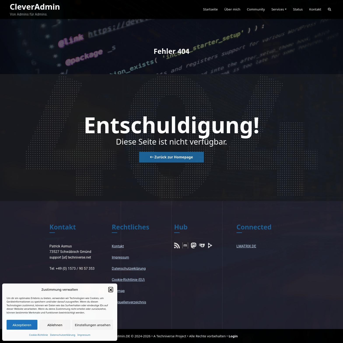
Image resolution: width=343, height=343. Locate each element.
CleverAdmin (35, 6)
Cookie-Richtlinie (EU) (128, 280)
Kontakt (118, 246)
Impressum (83, 334)
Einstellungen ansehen (92, 325)
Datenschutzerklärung (62, 334)
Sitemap (118, 291)
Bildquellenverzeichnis (129, 302)
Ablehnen (55, 325)
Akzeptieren (21, 325)
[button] (110, 289)
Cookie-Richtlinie (38, 334)
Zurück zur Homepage (171, 157)
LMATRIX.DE (246, 246)
